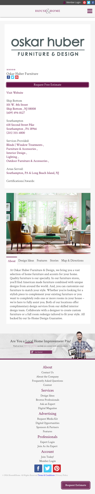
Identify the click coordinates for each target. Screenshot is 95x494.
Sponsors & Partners (47, 427)
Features (42, 261)
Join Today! (47, 457)
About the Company (47, 377)
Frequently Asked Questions (47, 381)
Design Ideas (26, 261)
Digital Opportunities (47, 423)
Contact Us (47, 372)
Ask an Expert (47, 404)
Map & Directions (72, 261)
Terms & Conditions (46, 475)
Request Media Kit (47, 419)
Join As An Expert (47, 446)
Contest (47, 385)
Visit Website (14, 93)
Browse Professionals (47, 400)
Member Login (47, 461)
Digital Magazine (47, 408)
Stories (54, 261)
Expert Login (47, 442)
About (11, 261)
